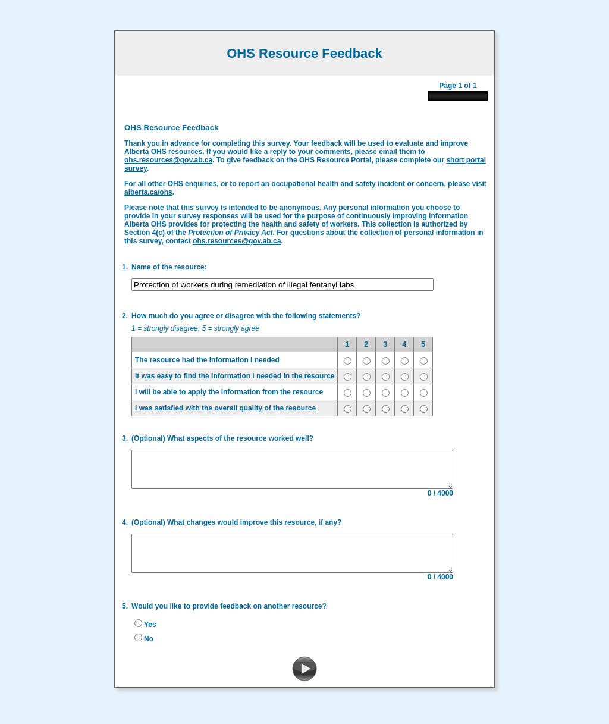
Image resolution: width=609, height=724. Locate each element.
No (145, 645)
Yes (146, 630)
